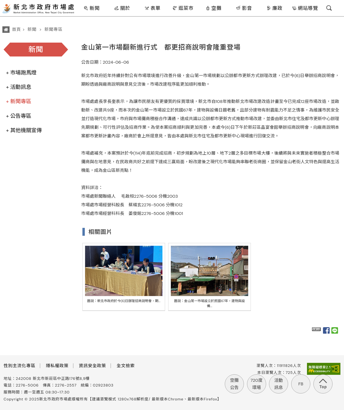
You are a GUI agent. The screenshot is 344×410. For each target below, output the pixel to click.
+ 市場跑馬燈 (21, 72)
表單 (153, 8)
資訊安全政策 (92, 366)
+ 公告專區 (18, 115)
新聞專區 (53, 29)
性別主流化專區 (19, 366)
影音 (244, 8)
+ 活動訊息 (18, 87)
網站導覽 (305, 8)
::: (78, 3)
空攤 (213, 8)
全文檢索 (126, 366)
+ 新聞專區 (18, 101)
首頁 (16, 29)
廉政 (274, 8)
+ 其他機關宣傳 (24, 130)
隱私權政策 (57, 366)
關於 (122, 8)
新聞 (92, 8)
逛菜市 (183, 8)
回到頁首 (323, 383)
